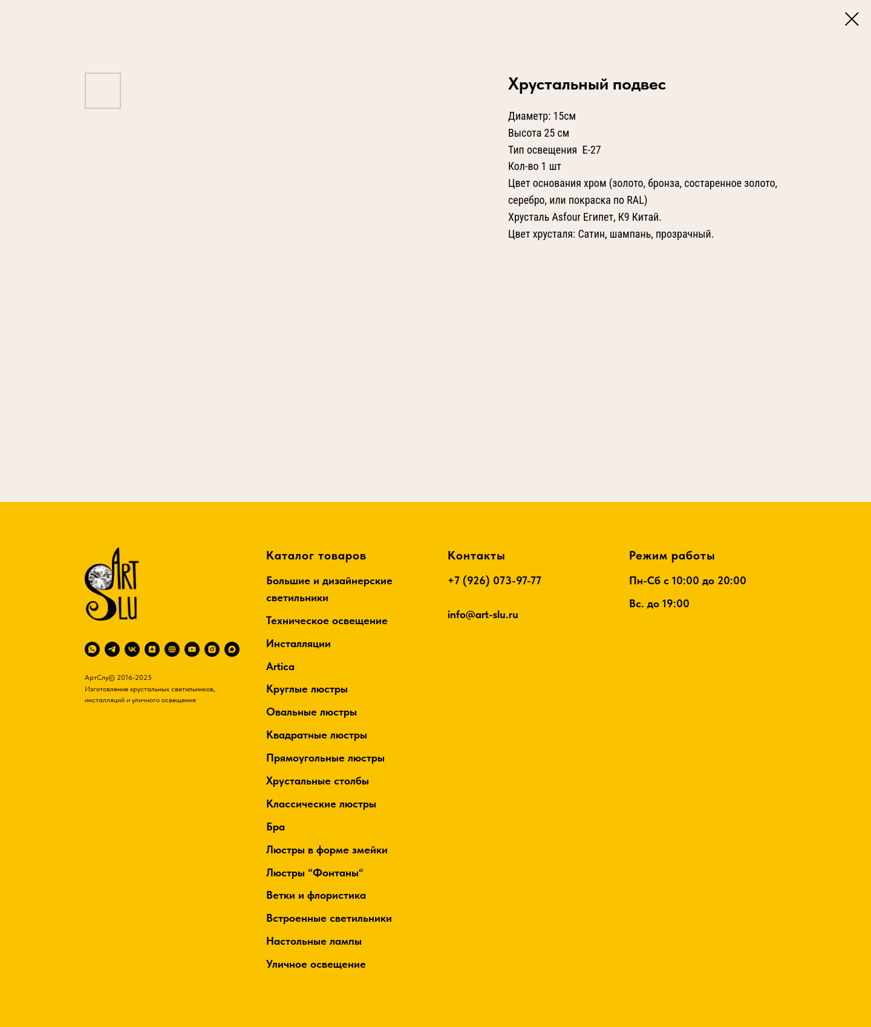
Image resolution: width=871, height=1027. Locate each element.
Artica (280, 666)
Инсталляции (298, 643)
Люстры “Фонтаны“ (315, 872)
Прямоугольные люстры (325, 757)
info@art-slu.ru (483, 614)
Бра (275, 826)
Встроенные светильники (329, 917)
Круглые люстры (307, 688)
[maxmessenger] (232, 649)
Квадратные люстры (316, 734)
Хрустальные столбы (317, 780)
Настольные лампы (314, 940)
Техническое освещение (327, 620)
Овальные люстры (311, 711)
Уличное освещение (316, 963)
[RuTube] (172, 649)
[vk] (132, 649)
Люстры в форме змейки (327, 849)
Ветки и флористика (316, 894)
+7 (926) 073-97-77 (494, 580)
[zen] (152, 649)
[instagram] (212, 649)
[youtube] (192, 649)
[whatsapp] (92, 649)
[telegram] (112, 649)
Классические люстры (321, 803)
